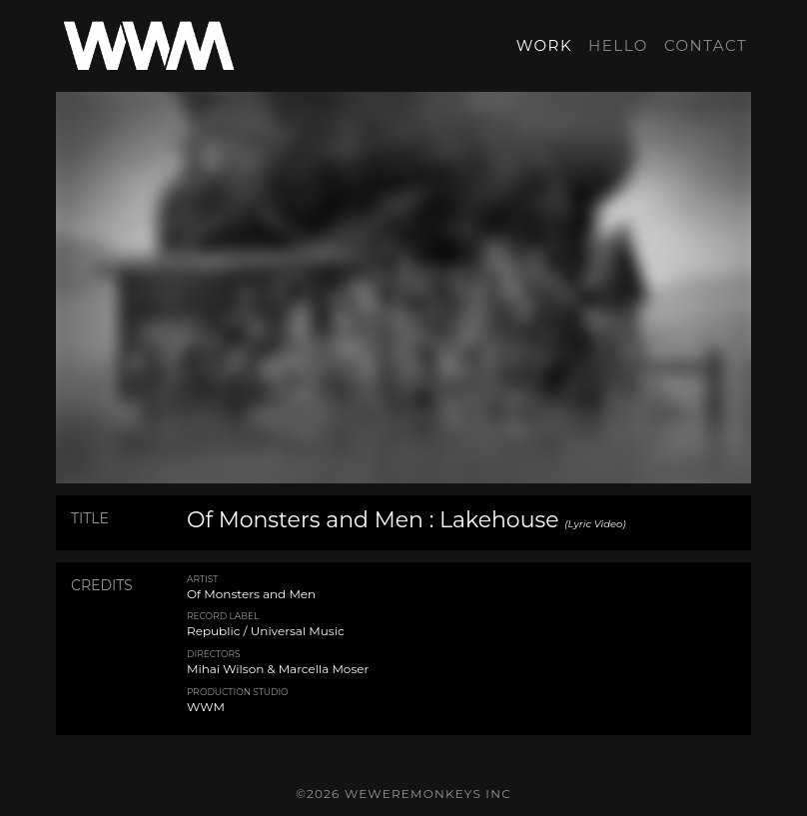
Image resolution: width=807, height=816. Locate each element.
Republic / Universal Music (266, 630)
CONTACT (705, 45)
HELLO (618, 45)
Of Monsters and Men (251, 593)
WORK (544, 45)
